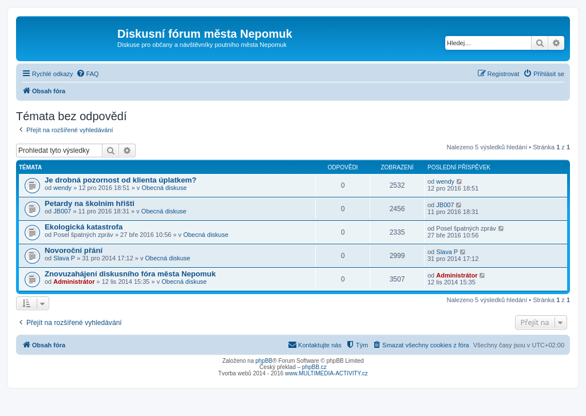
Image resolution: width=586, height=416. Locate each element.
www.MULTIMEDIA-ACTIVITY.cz (326, 373)
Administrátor (73, 281)
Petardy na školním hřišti (89, 203)
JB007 (62, 211)
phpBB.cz (314, 367)
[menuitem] (87, 74)
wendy (62, 187)
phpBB (263, 361)
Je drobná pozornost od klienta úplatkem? (120, 180)
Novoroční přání (73, 250)
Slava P (64, 258)
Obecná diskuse (164, 187)
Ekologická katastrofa (83, 227)
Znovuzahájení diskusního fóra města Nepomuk (130, 274)
